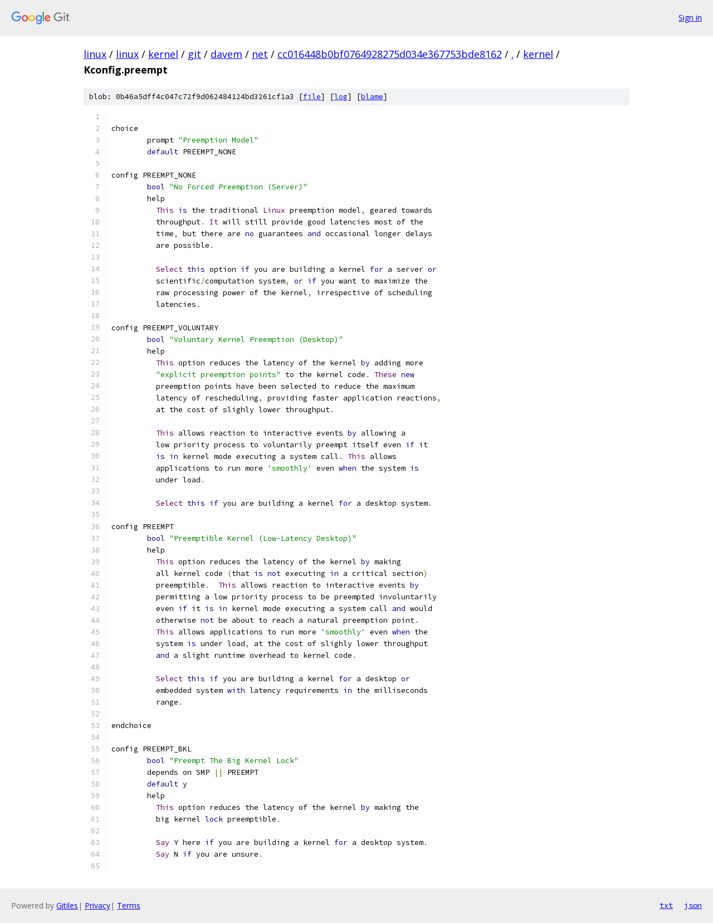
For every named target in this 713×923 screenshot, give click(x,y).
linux (95, 54)
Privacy (97, 905)
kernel (163, 54)
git (194, 54)
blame (372, 96)
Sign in (690, 17)
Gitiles (67, 905)
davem (226, 54)
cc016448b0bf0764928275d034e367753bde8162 (389, 54)
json (693, 905)
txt (666, 905)
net (260, 54)
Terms (128, 905)
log (341, 96)
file (312, 96)
